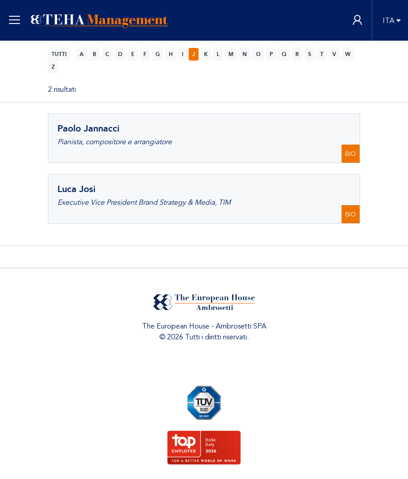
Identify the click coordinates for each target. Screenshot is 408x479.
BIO (350, 154)
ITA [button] (388, 20)
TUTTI (59, 54)
